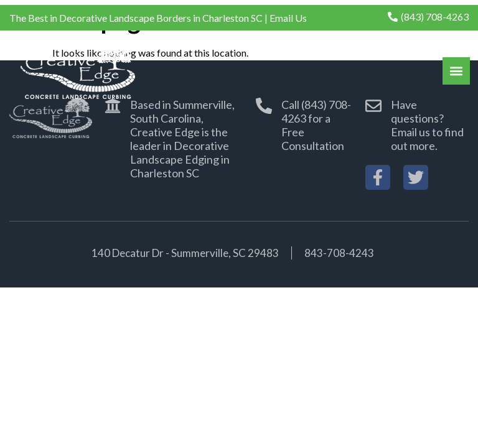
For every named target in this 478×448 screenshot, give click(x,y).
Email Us (288, 18)
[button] (456, 71)
